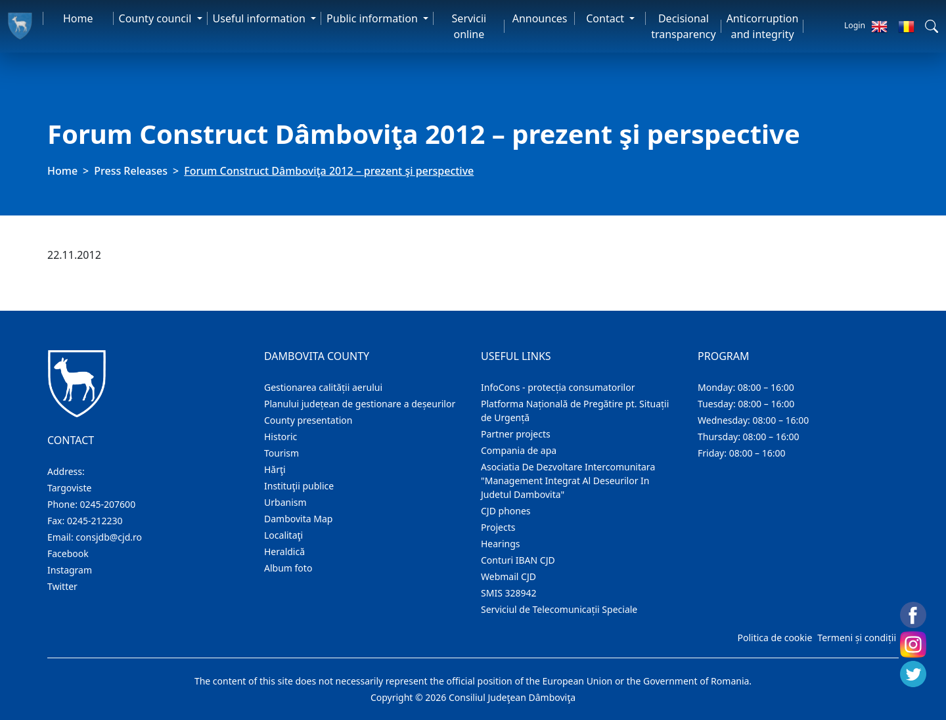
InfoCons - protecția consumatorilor (558, 387)
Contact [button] (606, 18)
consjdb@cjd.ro (109, 537)
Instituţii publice (299, 486)
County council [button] (156, 18)
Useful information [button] (260, 18)
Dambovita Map (298, 518)
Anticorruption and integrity (763, 26)
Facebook (68, 553)
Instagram (69, 570)
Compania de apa (518, 450)
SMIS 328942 (509, 593)
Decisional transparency (683, 26)
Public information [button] (373, 18)
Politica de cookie (774, 637)
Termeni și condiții (856, 637)
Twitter (62, 586)
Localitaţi (283, 535)
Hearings (500, 543)
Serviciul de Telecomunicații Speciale (559, 609)
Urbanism (285, 502)
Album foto (288, 568)
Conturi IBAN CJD (518, 560)
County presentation (308, 420)
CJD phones (506, 511)
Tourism (281, 453)
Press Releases (131, 171)
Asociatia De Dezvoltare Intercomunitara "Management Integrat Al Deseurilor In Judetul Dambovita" (568, 481)
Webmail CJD (508, 576)
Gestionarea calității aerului (323, 387)
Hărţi (275, 469)
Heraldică (284, 551)
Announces (540, 18)
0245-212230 (95, 520)
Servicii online (469, 26)
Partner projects (516, 434)
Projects (498, 527)
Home (78, 18)
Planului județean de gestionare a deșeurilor (359, 403)
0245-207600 (108, 504)
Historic (280, 436)
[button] (931, 26)
